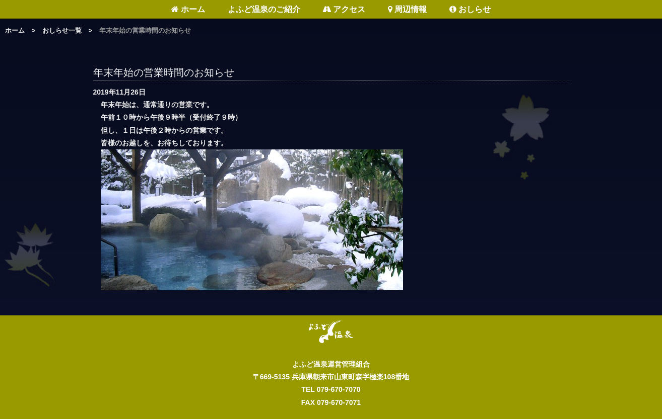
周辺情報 (407, 9)
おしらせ (470, 9)
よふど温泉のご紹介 (264, 9)
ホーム (188, 9)
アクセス (343, 9)
